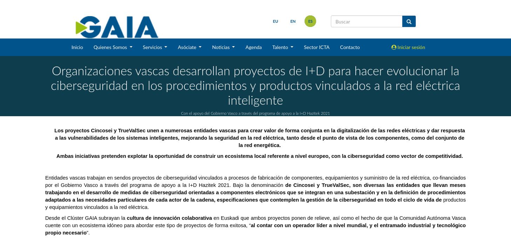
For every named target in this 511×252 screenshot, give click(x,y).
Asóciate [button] (187, 47)
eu (275, 21)
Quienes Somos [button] (111, 47)
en (292, 21)
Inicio (77, 47)
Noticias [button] (221, 47)
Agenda (253, 47)
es (310, 21)
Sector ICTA (316, 47)
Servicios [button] (153, 47)
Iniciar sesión (408, 47)
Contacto (350, 47)
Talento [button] (280, 47)
